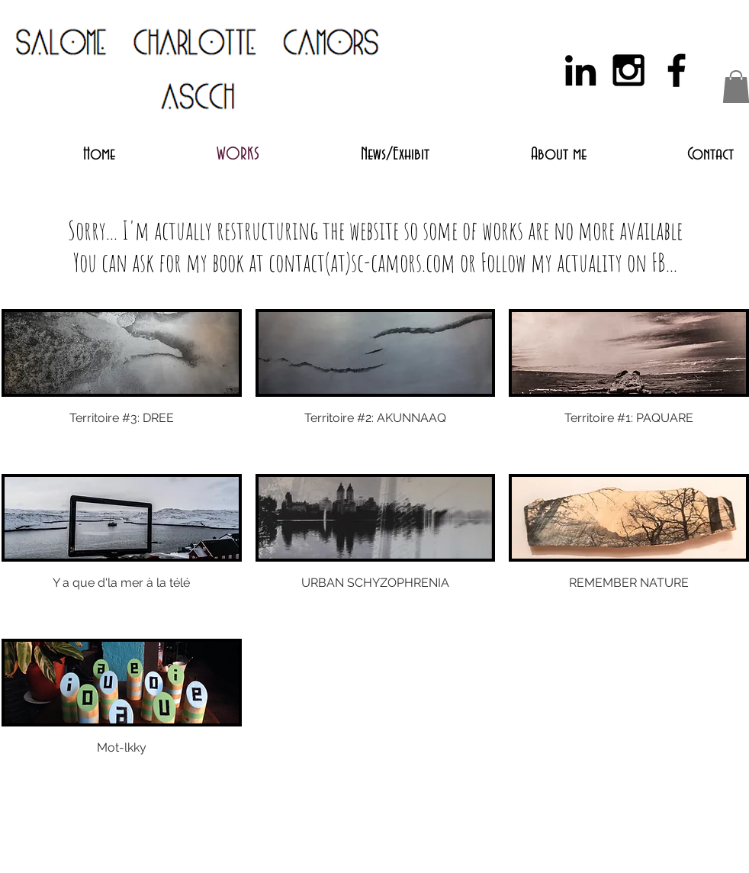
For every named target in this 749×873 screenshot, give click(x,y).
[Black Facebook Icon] (676, 70)
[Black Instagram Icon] (628, 70)
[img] (122, 714)
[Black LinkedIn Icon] (580, 70)
